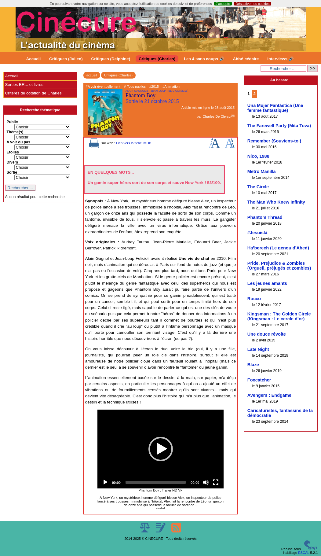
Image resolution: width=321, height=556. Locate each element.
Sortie (12, 172)
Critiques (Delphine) (110, 59)
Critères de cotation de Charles (33, 93)
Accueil (33, 59)
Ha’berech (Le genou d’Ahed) (278, 247)
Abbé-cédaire (246, 59)
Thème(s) (15, 132)
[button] (160, 449)
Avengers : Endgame (269, 395)
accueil (91, 75)
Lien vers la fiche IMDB (133, 143)
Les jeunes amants (267, 283)
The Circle (258, 186)
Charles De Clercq (216, 116)
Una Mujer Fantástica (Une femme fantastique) (275, 108)
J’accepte (223, 4)
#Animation (171, 86)
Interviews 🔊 (280, 59)
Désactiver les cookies (252, 4)
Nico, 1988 (258, 156)
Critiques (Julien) (66, 59)
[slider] (156, 482)
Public (12, 122)
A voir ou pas (19, 142)
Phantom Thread (265, 217)
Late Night (258, 349)
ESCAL (303, 552)
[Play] (105, 482)
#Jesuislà (257, 232)
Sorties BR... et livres (24, 84)
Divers (12, 162)
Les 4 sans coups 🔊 (204, 59)
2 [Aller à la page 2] (254, 93)
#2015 (154, 86)
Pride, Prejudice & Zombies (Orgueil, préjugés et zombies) (279, 266)
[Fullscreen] (216, 482)
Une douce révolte (266, 334)
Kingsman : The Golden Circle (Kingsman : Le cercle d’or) (279, 316)
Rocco (254, 298)
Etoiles (13, 152)
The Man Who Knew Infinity (276, 202)
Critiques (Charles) (157, 59)
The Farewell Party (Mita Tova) (279, 125)
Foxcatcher (259, 379)
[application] (160, 449)
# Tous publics (135, 86)
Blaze (253, 364)
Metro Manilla (261, 171)
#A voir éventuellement (103, 86)
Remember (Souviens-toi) (274, 140)
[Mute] (206, 482)
